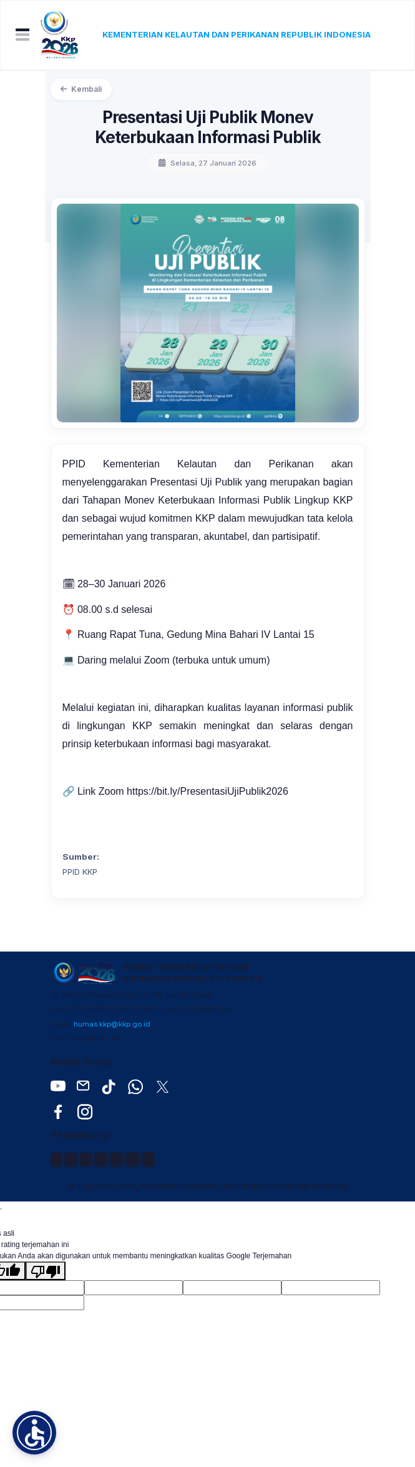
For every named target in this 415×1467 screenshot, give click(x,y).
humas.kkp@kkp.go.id (112, 1024)
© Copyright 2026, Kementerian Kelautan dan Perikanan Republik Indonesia (208, 1186)
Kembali (81, 89)
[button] (34, 1433)
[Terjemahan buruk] (46, 1270)
